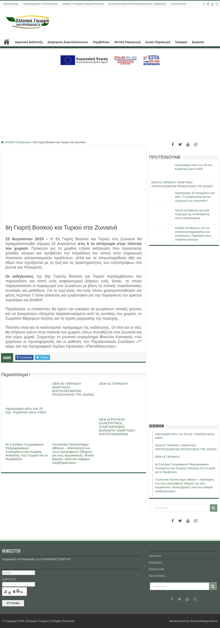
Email (7, 572)
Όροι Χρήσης (157, 575)
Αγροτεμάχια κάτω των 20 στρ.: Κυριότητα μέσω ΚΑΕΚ (25, 410)
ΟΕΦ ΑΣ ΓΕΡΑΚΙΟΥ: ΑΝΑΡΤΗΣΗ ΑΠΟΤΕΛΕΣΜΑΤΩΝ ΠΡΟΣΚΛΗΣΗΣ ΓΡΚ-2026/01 (73, 389)
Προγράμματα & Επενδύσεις (40, 3)
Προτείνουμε (11, 3)
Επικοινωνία (178, 3)
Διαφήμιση (155, 562)
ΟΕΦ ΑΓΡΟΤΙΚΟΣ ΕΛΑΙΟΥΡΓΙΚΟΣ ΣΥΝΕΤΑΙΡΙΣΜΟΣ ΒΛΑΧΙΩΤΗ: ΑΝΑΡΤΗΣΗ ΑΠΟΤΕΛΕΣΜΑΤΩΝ (117, 427)
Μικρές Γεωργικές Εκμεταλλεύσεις (83, 3)
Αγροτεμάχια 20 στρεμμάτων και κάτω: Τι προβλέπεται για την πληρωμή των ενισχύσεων (195, 196)
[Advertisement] (110, 101)
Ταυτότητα (155, 555)
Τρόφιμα (181, 42)
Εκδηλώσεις (24, 142)
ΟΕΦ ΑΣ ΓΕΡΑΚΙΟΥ (113, 383)
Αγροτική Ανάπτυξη (29, 42)
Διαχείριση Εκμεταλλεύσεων (67, 42)
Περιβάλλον (101, 42)
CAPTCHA (9, 579)
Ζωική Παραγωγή (157, 42)
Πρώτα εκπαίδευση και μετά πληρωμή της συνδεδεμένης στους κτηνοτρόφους (192, 214)
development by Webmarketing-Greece (193, 621)
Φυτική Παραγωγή (127, 42)
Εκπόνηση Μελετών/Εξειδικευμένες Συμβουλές (138, 3)
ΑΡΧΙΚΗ (6, 41)
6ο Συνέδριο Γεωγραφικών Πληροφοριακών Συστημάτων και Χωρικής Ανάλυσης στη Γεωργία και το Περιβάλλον (26, 451)
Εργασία (198, 42)
